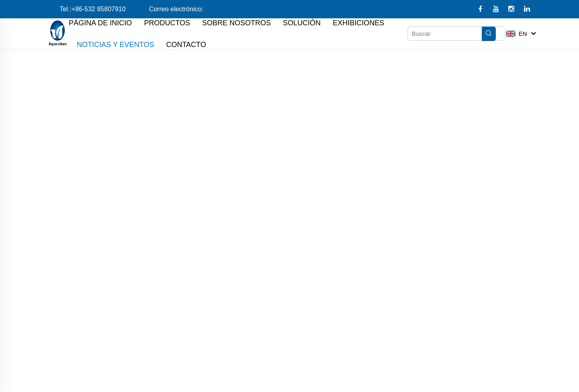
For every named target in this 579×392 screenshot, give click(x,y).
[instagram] (512, 9)
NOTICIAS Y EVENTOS (115, 45)
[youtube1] (496, 9)
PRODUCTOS (167, 23)
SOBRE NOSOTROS (236, 23)
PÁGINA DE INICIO (100, 23)
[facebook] (481, 9)
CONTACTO (186, 45)
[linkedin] (527, 9)
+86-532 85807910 (99, 9)
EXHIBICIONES (358, 23)
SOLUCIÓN (302, 23)
